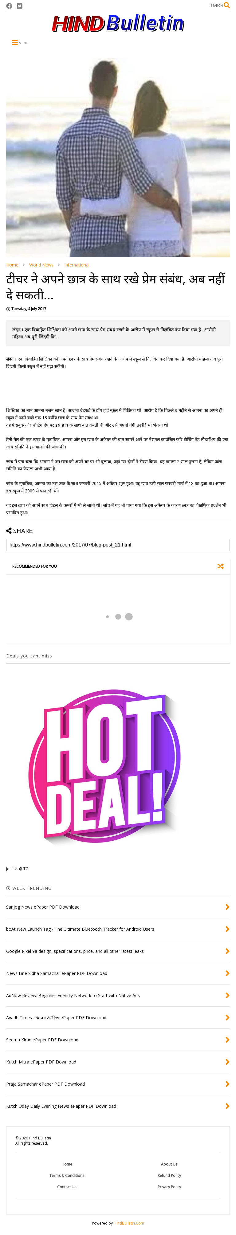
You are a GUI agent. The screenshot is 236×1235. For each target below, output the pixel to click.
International (76, 265)
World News (41, 265)
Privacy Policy (169, 1187)
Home (12, 265)
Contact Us (66, 1187)
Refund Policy (169, 1175)
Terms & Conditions (66, 1175)
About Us (169, 1164)
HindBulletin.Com (129, 1223)
